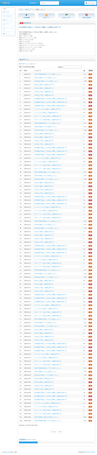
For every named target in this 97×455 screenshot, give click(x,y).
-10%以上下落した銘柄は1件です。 (44, 340)
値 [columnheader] (84, 70)
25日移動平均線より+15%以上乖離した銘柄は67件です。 (51, 294)
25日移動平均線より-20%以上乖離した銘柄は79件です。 (51, 105)
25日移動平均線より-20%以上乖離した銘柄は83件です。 (51, 203)
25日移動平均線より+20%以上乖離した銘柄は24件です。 (51, 396)
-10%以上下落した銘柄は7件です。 (44, 336)
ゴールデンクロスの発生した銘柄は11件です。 (48, 403)
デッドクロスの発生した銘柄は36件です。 (47, 161)
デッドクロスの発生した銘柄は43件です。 (47, 112)
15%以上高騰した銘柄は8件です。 (44, 333)
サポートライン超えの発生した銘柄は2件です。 (48, 116)
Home (21, 9)
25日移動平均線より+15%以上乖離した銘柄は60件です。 (51, 196)
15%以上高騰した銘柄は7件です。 (44, 137)
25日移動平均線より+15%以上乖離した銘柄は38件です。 (51, 343)
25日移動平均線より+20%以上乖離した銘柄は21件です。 (51, 347)
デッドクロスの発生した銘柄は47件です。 (47, 308)
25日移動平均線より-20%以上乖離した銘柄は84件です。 (51, 252)
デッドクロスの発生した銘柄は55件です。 (47, 357)
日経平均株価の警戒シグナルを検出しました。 (48, 74)
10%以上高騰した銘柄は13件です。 (45, 378)
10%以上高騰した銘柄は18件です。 (45, 182)
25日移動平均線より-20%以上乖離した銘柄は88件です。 (51, 301)
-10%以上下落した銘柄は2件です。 (44, 95)
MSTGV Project (90, 452)
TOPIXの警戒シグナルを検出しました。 (46, 77)
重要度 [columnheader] (91, 70)
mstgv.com (6, 452)
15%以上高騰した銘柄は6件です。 (44, 186)
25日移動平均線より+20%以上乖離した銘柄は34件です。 (51, 298)
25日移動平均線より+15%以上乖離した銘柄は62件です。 (51, 245)
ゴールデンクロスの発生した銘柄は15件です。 (48, 109)
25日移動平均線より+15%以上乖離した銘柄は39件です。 (51, 392)
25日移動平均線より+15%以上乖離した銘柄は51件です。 (51, 98)
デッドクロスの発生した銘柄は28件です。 (47, 259)
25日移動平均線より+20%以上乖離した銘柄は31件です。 (51, 200)
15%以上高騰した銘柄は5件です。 (44, 88)
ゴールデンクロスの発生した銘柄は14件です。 (48, 207)
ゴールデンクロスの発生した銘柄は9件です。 (47, 354)
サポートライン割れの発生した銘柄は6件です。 (48, 266)
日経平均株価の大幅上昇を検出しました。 (46, 417)
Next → (61, 431)
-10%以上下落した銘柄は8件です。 (44, 385)
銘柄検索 (24, 3)
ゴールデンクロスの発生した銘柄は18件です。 (48, 256)
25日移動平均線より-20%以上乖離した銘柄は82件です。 (51, 154)
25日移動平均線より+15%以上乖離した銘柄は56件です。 (51, 147)
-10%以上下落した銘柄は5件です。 (44, 140)
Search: (70, 67)
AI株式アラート (29, 9)
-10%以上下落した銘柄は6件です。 (44, 91)
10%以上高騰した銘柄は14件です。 (45, 329)
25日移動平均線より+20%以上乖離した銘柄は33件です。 (51, 249)
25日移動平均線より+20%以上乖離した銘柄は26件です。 (51, 102)
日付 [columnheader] (25, 70)
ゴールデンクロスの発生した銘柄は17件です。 (48, 158)
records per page (26, 67)
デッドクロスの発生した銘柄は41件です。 (47, 210)
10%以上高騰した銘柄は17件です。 (45, 84)
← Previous (53, 431)
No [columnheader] (21, 70)
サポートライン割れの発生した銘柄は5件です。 (48, 119)
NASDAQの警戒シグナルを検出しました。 (47, 81)
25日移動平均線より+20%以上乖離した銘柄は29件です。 (51, 151)
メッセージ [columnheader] (37, 70)
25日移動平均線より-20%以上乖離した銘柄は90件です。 (51, 350)
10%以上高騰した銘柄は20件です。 (45, 133)
